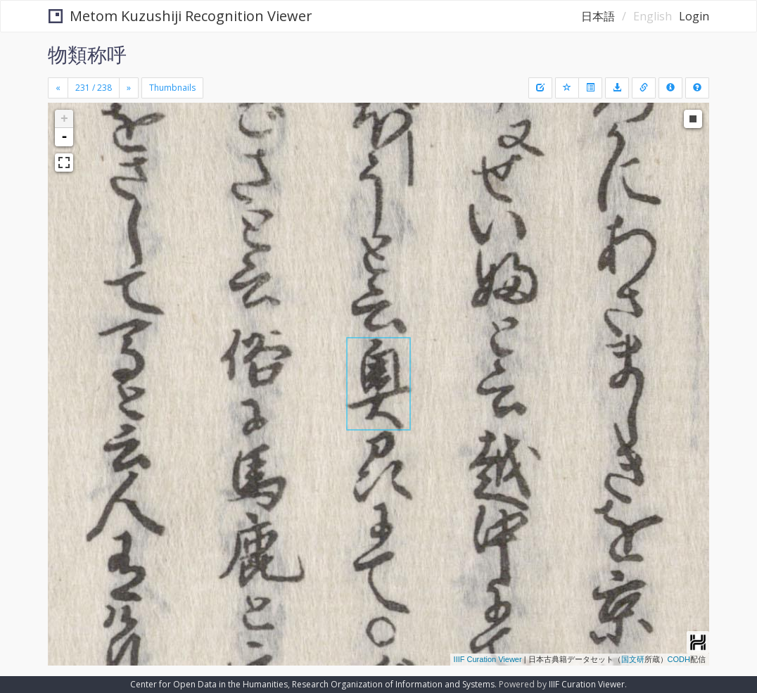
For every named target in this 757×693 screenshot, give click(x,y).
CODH (679, 659)
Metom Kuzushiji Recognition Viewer (180, 15)
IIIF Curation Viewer (488, 659)
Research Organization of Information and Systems (393, 684)
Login (694, 16)
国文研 (632, 659)
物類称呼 (87, 54)
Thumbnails (172, 88)
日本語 (598, 16)
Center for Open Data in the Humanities (209, 684)
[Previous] (58, 87)
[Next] (129, 87)
